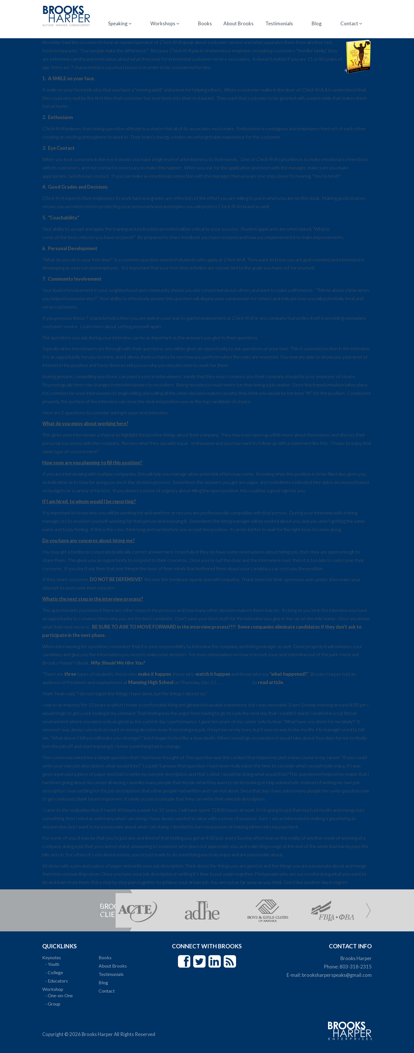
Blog (316, 23)
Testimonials (279, 23)
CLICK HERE (238, 682)
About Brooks (238, 23)
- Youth (53, 964)
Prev (101, 910)
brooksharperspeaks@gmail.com (336, 975)
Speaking (120, 23)
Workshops (165, 23)
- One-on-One (60, 995)
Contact (351, 23)
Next (368, 910)
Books (205, 23)
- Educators (57, 980)
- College (55, 972)
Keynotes (52, 957)
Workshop (53, 989)
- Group (53, 1003)
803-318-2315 (355, 967)
